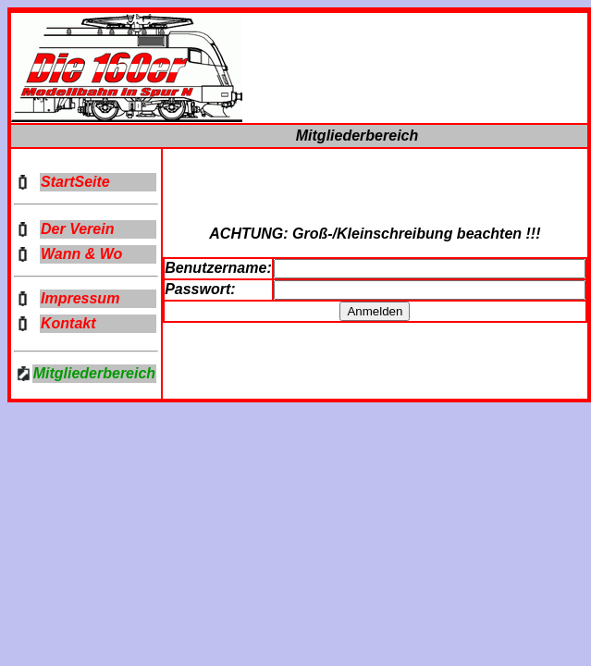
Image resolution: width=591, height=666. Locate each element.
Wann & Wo (81, 254)
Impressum (80, 298)
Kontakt (68, 323)
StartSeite (75, 182)
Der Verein (77, 229)
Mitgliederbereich (94, 373)
